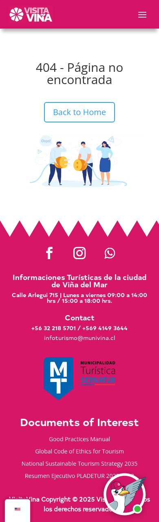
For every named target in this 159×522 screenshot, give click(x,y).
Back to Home (79, 112)
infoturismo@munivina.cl (79, 338)
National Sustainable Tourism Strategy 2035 (80, 464)
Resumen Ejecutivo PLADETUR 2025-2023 (79, 476)
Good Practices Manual (79, 439)
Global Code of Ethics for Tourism (79, 452)
